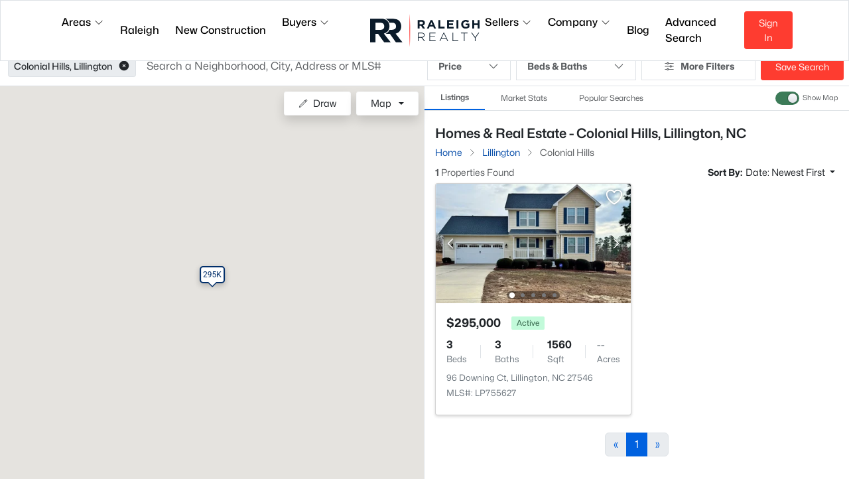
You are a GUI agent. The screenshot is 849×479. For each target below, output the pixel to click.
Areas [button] (83, 22)
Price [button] (468, 66)
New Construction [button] (220, 30)
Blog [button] (638, 30)
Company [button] (579, 22)
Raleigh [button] (139, 30)
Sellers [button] (508, 22)
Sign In (768, 30)
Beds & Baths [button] (576, 66)
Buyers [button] (306, 22)
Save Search (802, 66)
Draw (317, 103)
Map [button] (381, 103)
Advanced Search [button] (690, 30)
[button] (124, 66)
